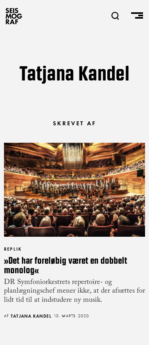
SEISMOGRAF (14, 16)
